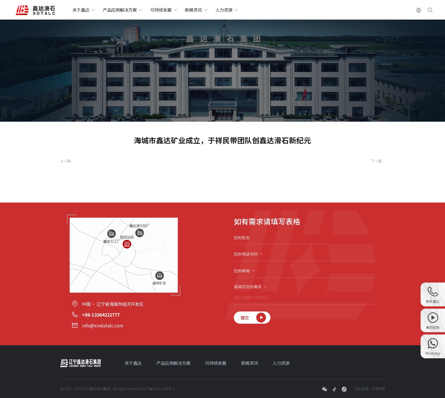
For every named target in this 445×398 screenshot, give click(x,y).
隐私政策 (362, 388)
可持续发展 (160, 10)
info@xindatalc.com (102, 325)
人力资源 (223, 10)
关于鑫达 (80, 10)
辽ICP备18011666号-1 (157, 388)
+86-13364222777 (101, 314)
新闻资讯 (193, 10)
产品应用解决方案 (120, 10)
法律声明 (378, 388)
